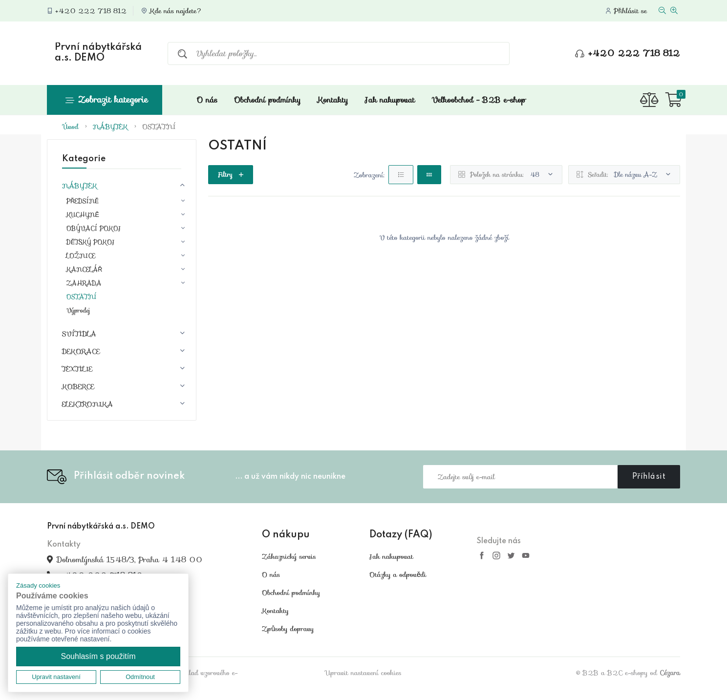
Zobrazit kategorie (106, 99)
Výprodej (78, 311)
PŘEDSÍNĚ (82, 201)
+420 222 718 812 (91, 10)
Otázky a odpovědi (397, 574)
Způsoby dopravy (288, 628)
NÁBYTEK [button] (79, 185)
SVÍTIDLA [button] (79, 333)
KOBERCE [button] (78, 386)
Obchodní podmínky (267, 100)
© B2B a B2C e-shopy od (628, 672)
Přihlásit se (630, 10)
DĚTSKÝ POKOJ (90, 242)
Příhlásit (649, 477)
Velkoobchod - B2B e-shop (478, 100)
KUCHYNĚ (82, 215)
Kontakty (332, 100)
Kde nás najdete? (176, 10)
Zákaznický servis (289, 556)
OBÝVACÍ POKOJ (93, 228)
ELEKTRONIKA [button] (87, 404)
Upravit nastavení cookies (363, 672)
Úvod (71, 126)
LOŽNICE (81, 256)
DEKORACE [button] (81, 351)
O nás (206, 100)
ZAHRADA (84, 283)
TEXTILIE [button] (77, 368)
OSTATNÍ (159, 126)
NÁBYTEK (110, 126)
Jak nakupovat (390, 100)
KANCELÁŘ (84, 270)
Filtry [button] (230, 174)
